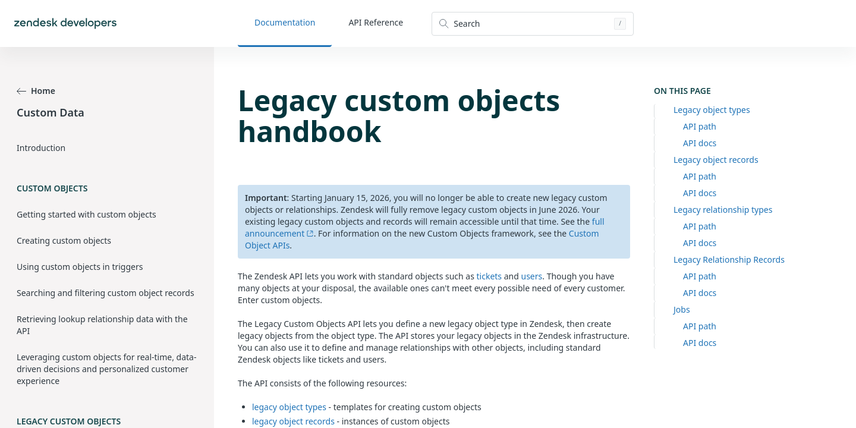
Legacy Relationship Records (729, 259)
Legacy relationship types (723, 209)
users (532, 276)
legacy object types (289, 407)
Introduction (41, 147)
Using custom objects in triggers (80, 266)
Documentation (284, 22)
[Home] (65, 23)
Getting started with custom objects (86, 214)
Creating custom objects (64, 240)
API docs (699, 143)
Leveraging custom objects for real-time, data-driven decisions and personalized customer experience (106, 368)
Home (36, 90)
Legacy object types (712, 109)
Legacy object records (716, 159)
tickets (489, 276)
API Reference (375, 22)
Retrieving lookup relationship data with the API (102, 324)
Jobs (682, 309)
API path (699, 126)
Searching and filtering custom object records (105, 292)
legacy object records (293, 421)
